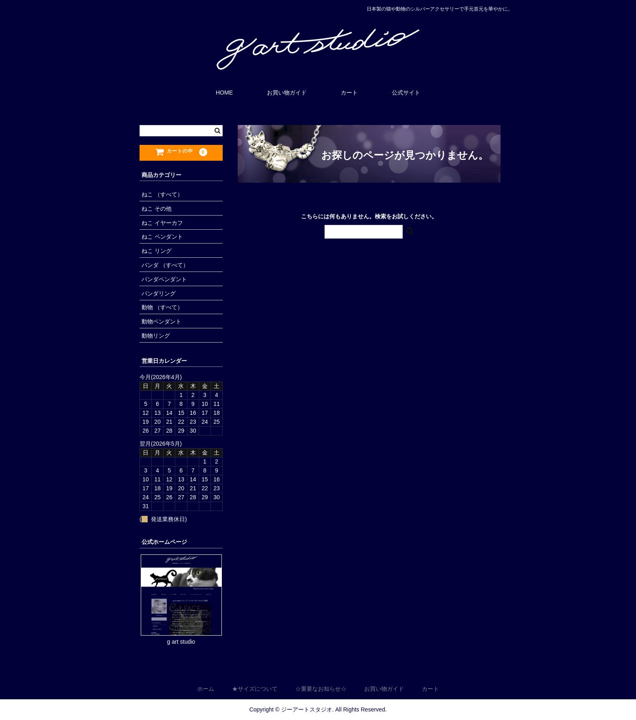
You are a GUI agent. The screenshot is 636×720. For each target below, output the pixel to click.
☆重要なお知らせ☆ (320, 689)
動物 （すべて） (162, 307)
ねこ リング (157, 251)
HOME (224, 92)
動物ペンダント (161, 321)
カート (349, 92)
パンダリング (159, 293)
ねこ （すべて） (162, 194)
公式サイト (406, 92)
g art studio (181, 641)
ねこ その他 (157, 208)
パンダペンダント (164, 279)
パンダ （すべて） (165, 265)
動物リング (156, 335)
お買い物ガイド (287, 92)
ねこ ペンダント (162, 236)
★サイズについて (254, 689)
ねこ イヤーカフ (162, 223)
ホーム (205, 689)
